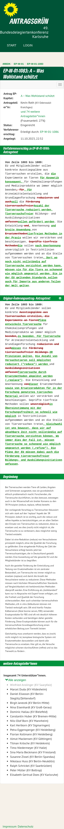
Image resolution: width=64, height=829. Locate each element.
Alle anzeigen (15, 680)
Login (27, 45)
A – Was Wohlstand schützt (38, 96)
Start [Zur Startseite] (11, 45)
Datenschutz (25, 826)
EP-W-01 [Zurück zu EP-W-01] (19, 63)
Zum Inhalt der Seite (15, 8)
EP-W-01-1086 (49, 132)
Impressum (9, 826)
